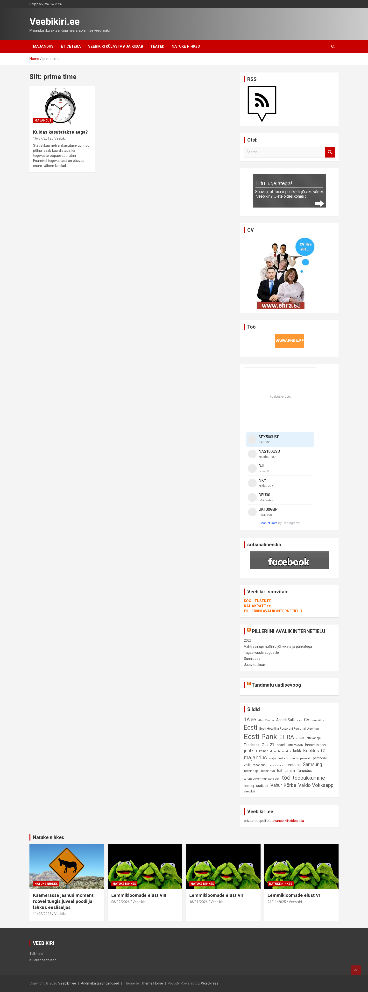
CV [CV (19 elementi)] (306, 719)
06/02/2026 (120, 902)
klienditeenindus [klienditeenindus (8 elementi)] (280, 751)
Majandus (43, 46)
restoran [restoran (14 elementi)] (294, 765)
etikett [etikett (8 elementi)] (300, 738)
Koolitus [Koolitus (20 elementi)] (311, 750)
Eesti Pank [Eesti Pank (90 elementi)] (260, 737)
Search (330, 152)
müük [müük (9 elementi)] (294, 758)
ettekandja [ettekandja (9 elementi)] (313, 738)
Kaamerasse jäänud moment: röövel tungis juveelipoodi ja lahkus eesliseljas (64, 901)
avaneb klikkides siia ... (289, 821)
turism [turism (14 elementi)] (289, 771)
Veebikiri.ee (54, 21)
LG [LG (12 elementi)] (323, 751)
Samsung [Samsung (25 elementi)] (312, 764)
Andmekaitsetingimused (100, 983)
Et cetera (71, 46)
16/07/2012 (42, 138)
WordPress (210, 983)
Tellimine (36, 953)
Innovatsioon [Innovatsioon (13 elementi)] (315, 745)
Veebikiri (60, 138)
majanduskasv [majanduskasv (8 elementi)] (278, 758)
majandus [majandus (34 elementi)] (255, 758)
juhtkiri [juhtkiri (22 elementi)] (250, 750)
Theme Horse (152, 983)
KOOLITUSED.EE (257, 601)
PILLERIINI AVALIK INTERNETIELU (273, 611)
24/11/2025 (277, 902)
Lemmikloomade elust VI (294, 895)
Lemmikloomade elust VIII (138, 895)
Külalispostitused (43, 960)
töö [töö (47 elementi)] (286, 777)
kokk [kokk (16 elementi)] (297, 750)
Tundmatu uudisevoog (276, 685)
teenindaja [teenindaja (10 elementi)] (251, 771)
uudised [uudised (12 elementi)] (262, 786)
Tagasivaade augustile (261, 652)
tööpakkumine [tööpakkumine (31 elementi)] (309, 778)
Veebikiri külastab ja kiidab (115, 46)
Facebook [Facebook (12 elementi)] (251, 745)
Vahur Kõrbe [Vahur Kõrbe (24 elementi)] (283, 785)
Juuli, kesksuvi (255, 664)
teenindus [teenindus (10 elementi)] (268, 771)
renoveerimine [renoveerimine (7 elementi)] (276, 765)
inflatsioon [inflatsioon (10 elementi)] (295, 745)
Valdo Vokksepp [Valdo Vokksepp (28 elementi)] (315, 785)
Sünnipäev (252, 658)
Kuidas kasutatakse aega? (60, 132)
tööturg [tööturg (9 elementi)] (249, 786)
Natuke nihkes (186, 46)
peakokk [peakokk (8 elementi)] (305, 758)
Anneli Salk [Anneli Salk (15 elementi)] (285, 720)
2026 (248, 640)
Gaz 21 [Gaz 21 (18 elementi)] (268, 744)
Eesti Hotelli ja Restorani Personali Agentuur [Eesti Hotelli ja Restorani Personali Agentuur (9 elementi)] (289, 728)
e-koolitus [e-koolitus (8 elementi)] (317, 720)
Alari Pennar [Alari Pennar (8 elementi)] (266, 720)
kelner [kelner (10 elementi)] (263, 751)
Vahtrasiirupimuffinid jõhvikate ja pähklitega (278, 646)
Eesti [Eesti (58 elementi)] (250, 727)
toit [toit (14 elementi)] (279, 771)
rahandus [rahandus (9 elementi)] (259, 765)
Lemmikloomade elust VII (216, 895)
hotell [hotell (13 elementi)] (281, 745)
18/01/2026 (198, 902)
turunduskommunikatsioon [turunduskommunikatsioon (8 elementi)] (262, 778)
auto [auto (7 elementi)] (299, 720)
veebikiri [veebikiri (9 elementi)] (249, 791)
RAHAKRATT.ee (257, 606)
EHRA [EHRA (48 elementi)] (286, 736)
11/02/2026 (42, 914)
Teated (157, 46)
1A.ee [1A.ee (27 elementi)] (250, 719)
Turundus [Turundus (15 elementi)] (304, 770)
